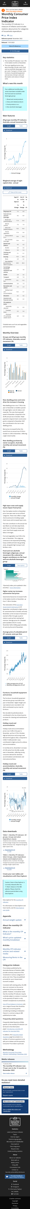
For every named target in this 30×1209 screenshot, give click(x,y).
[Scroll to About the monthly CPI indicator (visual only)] (12, 928)
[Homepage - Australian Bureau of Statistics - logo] (15, 3)
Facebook (16, 1184)
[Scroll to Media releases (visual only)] (16, 1059)
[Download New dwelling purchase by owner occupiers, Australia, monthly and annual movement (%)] (15, 455)
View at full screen (16, 192)
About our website (15, 1158)
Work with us (15, 1160)
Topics (15, 1134)
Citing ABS (15, 1165)
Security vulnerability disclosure (15, 1172)
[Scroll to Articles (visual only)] (11, 945)
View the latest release (14, 11)
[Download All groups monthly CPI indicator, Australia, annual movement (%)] (15, 130)
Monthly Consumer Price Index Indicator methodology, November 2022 (15, 1053)
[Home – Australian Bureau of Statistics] (15, 1121)
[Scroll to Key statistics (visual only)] (16, 57)
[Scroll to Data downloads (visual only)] (18, 831)
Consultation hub (15, 1167)
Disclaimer (15, 1203)
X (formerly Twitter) (16, 1189)
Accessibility (15, 1208)
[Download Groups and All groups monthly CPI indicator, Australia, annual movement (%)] (15, 349)
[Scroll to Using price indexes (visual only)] (21, 965)
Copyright (15, 1201)
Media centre (15, 1162)
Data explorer (15, 1144)
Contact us (15, 1170)
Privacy (15, 1206)
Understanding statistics (15, 1151)
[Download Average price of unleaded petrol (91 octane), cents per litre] (15, 642)
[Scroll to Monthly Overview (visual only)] (20, 333)
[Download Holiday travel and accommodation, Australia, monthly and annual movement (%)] (15, 778)
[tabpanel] (15, 575)
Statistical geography (15, 1139)
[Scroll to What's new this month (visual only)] (24, 83)
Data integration (15, 1146)
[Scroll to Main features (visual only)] (16, 116)
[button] (4, 3)
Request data (15, 1149)
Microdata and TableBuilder (15, 1142)
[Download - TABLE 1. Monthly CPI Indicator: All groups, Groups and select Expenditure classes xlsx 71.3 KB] (9, 850)
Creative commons (15, 1198)
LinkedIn (15, 1191)
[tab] (9, 126)
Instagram (16, 1187)
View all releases (14, 46)
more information (15, 588)
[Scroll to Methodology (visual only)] (15, 1050)
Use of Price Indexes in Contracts (13, 1004)
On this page (16, 51)
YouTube (16, 1194)
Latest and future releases (15, 1132)
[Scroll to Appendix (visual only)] (12, 916)
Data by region (15, 1137)
